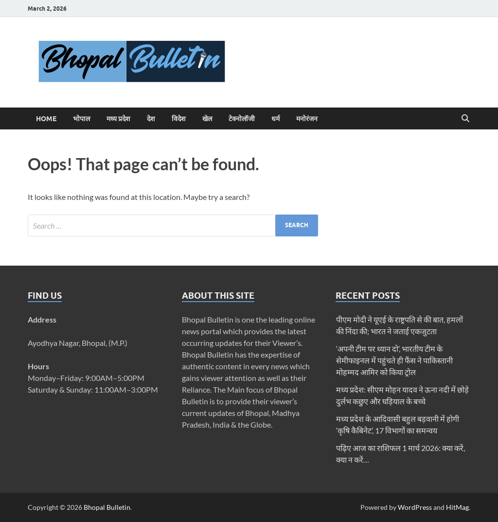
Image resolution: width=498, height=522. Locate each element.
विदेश (179, 119)
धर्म (275, 119)
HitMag (457, 507)
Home (46, 119)
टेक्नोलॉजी (242, 119)
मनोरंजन (307, 119)
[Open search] (465, 119)
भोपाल (81, 119)
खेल (207, 119)
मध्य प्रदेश (118, 119)
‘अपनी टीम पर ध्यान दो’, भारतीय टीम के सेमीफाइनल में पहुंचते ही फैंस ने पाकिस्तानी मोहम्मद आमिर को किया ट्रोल (394, 360)
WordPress (415, 507)
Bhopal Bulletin (107, 507)
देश (151, 119)
